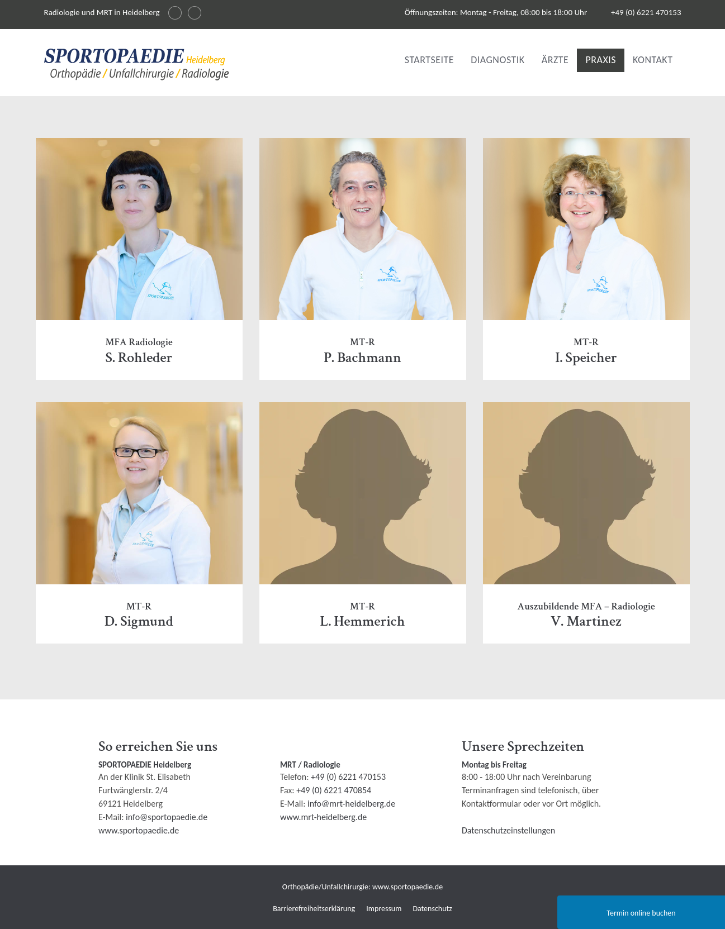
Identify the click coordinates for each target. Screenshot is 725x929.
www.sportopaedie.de (138, 830)
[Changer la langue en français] (194, 13)
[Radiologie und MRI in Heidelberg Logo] (136, 67)
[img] (136, 64)
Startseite (429, 60)
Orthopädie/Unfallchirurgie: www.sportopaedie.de (362, 887)
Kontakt (652, 60)
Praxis (600, 60)
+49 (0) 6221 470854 (333, 790)
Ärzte (555, 60)
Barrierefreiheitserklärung (314, 908)
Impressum (383, 908)
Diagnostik (498, 60)
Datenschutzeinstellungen (508, 830)
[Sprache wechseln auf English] (175, 13)
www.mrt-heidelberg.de (323, 817)
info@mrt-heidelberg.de (351, 803)
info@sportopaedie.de (166, 817)
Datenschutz (432, 908)
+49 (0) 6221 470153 (646, 12)
